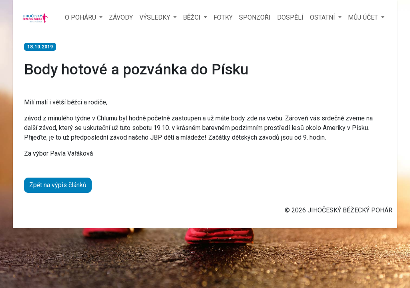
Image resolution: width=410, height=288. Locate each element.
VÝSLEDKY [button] (155, 17)
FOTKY (223, 17)
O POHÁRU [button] (81, 17)
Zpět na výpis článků (57, 185)
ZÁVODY (121, 17)
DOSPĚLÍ (290, 17)
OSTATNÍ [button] (323, 17)
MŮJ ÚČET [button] (364, 17)
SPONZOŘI (255, 17)
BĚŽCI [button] (192, 17)
